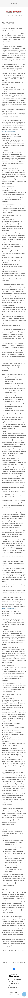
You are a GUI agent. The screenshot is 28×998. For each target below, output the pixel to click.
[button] (3, 3)
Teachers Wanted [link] (14, 994)
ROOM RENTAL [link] (14, 992)
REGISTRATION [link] (14, 981)
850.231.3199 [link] (14, 3)
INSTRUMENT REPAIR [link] (13, 987)
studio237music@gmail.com (9, 131)
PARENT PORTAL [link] (14, 983)
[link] (14, 11)
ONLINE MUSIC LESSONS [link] (13, 991)
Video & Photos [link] (14, 989)
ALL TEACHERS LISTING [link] (14, 979)
